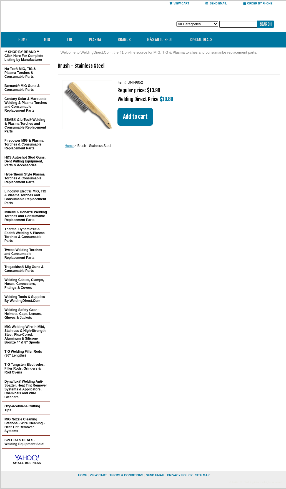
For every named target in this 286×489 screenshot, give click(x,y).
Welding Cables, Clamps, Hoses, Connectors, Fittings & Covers (24, 284)
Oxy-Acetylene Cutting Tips (22, 408)
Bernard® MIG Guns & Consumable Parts (22, 88)
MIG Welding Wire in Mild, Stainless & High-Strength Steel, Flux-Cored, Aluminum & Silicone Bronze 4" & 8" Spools (25, 334)
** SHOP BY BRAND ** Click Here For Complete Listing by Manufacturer (23, 56)
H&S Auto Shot (160, 39)
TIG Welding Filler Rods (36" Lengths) (23, 353)
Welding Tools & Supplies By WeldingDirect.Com (24, 299)
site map (202, 475)
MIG (49, 39)
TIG (71, 39)
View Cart (179, 3)
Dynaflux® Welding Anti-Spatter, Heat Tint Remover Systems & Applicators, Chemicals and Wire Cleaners (25, 389)
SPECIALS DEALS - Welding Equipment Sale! (24, 442)
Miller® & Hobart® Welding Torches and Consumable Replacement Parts (25, 216)
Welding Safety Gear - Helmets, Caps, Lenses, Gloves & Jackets (23, 314)
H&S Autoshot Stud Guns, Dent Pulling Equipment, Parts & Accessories (25, 161)
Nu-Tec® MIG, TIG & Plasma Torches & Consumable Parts (20, 73)
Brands (126, 39)
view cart (98, 475)
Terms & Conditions (126, 475)
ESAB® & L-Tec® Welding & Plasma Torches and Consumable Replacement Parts (25, 125)
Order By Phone (257, 3)
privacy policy (180, 475)
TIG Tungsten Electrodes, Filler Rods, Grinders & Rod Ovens (24, 368)
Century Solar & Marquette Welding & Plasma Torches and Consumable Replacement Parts (25, 104)
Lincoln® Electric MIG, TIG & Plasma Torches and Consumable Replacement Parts (25, 197)
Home (22, 39)
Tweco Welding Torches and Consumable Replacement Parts (23, 254)
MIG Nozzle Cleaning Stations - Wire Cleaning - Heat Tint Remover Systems (24, 425)
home (82, 475)
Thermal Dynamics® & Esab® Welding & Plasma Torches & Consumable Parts (24, 235)
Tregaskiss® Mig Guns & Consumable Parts (24, 269)
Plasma (97, 39)
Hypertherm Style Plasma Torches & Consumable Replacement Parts (24, 178)
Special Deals (201, 39)
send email (216, 3)
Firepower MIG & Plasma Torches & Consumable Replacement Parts (24, 144)
